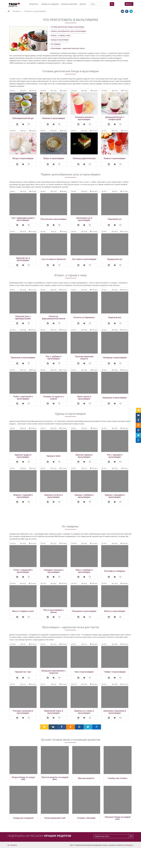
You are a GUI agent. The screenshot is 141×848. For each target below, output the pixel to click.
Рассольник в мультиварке (53, 219)
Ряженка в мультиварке (53, 118)
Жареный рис (114, 317)
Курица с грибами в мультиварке (84, 496)
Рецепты (33, 4)
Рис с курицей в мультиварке (114, 456)
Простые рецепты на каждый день (54, 778)
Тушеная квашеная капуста (84, 357)
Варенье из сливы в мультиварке (84, 712)
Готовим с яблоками (86, 818)
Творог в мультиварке (53, 158)
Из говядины (56, 44)
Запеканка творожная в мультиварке (114, 712)
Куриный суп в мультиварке (23, 259)
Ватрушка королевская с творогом (53, 672)
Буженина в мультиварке (23, 357)
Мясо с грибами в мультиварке (84, 571)
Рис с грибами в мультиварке (53, 357)
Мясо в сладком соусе (23, 611)
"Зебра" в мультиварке (115, 672)
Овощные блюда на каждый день (117, 818)
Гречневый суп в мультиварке (84, 219)
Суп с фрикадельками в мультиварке (23, 219)
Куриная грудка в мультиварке (23, 456)
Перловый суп (115, 219)
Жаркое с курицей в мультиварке (23, 496)
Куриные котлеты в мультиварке (53, 496)
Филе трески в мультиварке (84, 397)
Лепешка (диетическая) (84, 158)
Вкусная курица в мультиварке (84, 456)
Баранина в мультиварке (115, 398)
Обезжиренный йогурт (23, 118)
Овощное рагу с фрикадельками (23, 317)
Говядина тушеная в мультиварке (53, 571)
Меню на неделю (50, 4)
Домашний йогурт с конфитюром (114, 118)
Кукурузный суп (114, 259)
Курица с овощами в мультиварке (115, 496)
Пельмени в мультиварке (84, 611)
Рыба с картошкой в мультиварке (23, 397)
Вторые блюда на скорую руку (23, 778)
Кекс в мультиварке (84, 672)
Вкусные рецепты (86, 778)
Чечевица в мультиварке (115, 357)
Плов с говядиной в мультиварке (23, 571)
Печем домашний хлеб (54, 818)
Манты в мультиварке (114, 611)
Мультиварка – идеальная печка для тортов (68, 48)
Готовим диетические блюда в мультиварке (67, 27)
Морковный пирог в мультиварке (53, 712)
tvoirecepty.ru (128, 845)
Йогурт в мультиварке (22, 158)
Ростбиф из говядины (114, 571)
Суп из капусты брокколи (53, 259)
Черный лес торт (23, 672)
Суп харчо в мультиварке (84, 259)
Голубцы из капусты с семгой (53, 397)
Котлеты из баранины (84, 317)
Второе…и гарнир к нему (60, 35)
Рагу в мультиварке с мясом (53, 611)
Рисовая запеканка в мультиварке (23, 712)
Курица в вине (53, 456)
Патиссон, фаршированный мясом (53, 317)
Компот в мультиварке (114, 158)
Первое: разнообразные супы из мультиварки (68, 31)
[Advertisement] (70, 515)
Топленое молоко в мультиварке (84, 118)
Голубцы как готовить (117, 778)
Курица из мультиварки (60, 40)
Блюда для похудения (23, 818)
